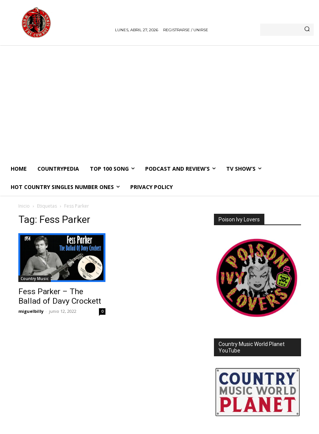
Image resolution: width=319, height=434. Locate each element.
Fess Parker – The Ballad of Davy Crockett (59, 296)
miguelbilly (31, 311)
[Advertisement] (159, 102)
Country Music (35, 278)
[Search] (307, 30)
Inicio (24, 206)
